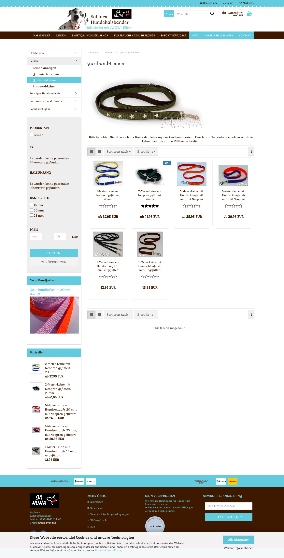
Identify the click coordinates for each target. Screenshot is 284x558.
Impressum (96, 501)
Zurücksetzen (54, 262)
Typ (32, 147)
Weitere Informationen (238, 548)
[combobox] (118, 151)
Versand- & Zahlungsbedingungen (109, 514)
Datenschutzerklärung (108, 550)
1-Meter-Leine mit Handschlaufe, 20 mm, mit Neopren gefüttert (191, 195)
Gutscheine (96, 508)
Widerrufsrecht (98, 520)
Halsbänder (41, 35)
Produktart (40, 128)
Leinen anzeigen (44, 68)
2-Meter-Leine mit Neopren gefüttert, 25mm (150, 195)
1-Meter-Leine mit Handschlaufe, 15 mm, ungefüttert (108, 266)
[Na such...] (169, 13)
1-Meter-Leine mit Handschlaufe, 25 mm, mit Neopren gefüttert (233, 195)
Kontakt (245, 35)
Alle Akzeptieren (238, 539)
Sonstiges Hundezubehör (90, 35)
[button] (208, 3)
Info (195, 35)
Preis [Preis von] (34, 230)
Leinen (61, 35)
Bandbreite (39, 198)
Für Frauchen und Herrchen (134, 35)
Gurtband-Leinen (45, 80)
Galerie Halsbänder (219, 35)
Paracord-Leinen (45, 86)
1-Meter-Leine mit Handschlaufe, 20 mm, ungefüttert (149, 266)
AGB (92, 526)
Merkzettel (246, 3)
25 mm (37, 215)
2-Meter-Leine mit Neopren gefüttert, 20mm (108, 195)
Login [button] (228, 3)
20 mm (37, 210)
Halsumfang (40, 172)
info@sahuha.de (46, 522)
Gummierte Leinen (46, 74)
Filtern (54, 253)
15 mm (36, 205)
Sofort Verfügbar (173, 35)
